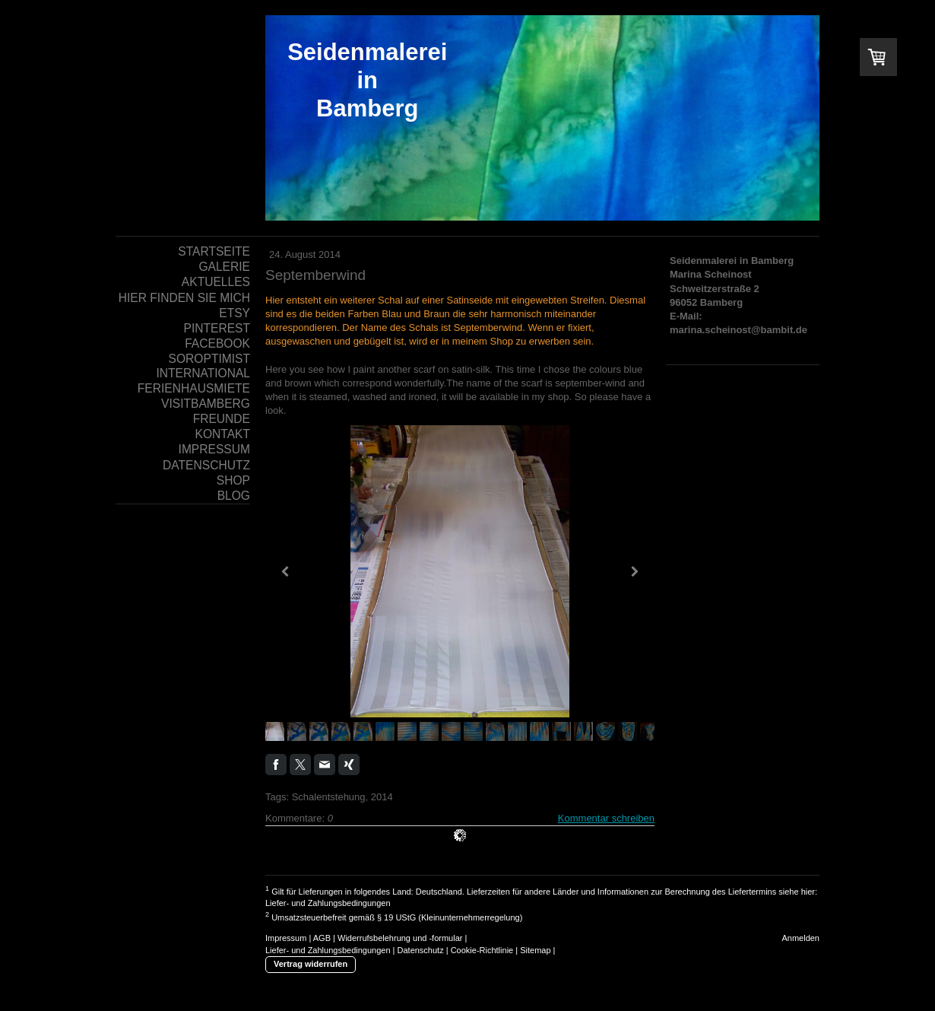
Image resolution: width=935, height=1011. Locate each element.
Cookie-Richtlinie (482, 950)
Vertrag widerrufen (310, 963)
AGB (322, 938)
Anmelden (800, 938)
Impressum (285, 938)
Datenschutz (421, 950)
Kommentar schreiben (606, 818)
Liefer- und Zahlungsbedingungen (328, 903)
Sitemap (535, 950)
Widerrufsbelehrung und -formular (400, 938)
